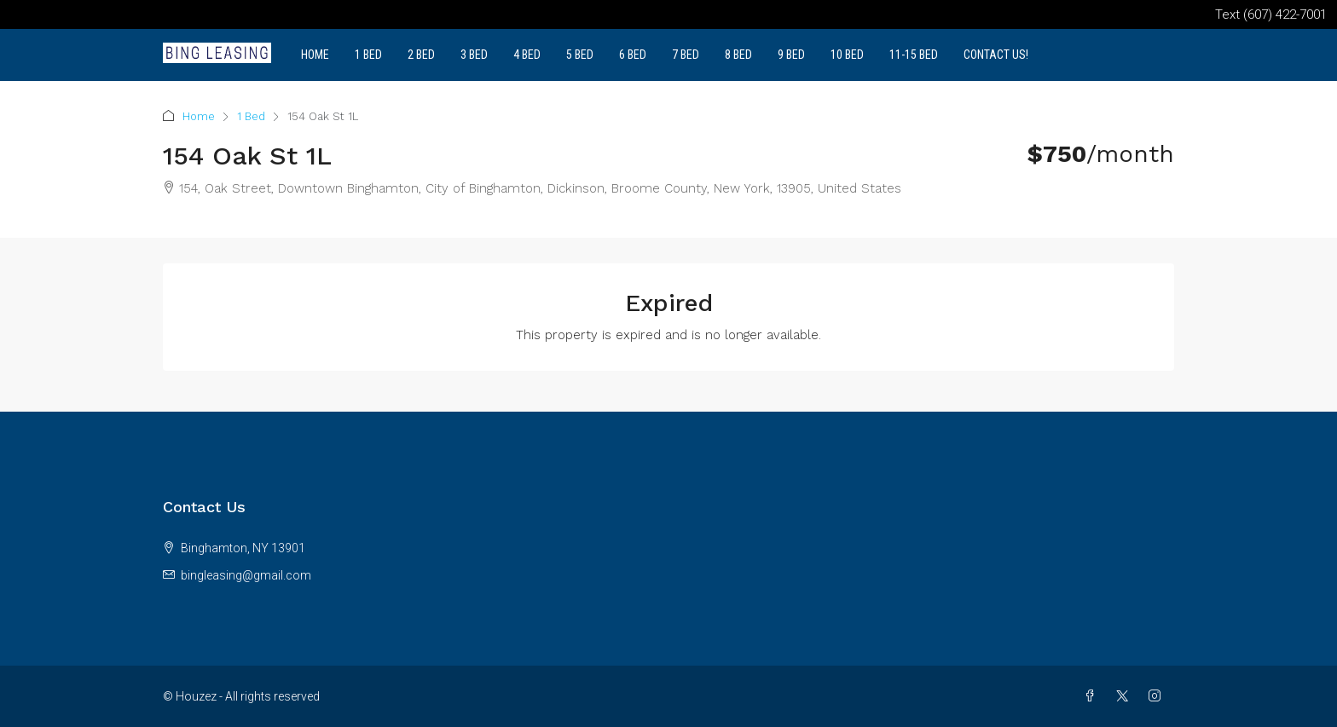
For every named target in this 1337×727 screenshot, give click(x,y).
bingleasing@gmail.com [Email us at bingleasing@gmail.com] (246, 575)
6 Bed (632, 54)
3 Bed (474, 54)
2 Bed (421, 54)
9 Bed (791, 54)
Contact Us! (996, 54)
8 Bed (738, 54)
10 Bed (847, 54)
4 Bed (527, 54)
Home (315, 54)
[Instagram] (1158, 696)
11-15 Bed (913, 54)
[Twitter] (1125, 696)
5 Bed (579, 54)
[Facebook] (1093, 696)
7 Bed (685, 54)
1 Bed (368, 54)
